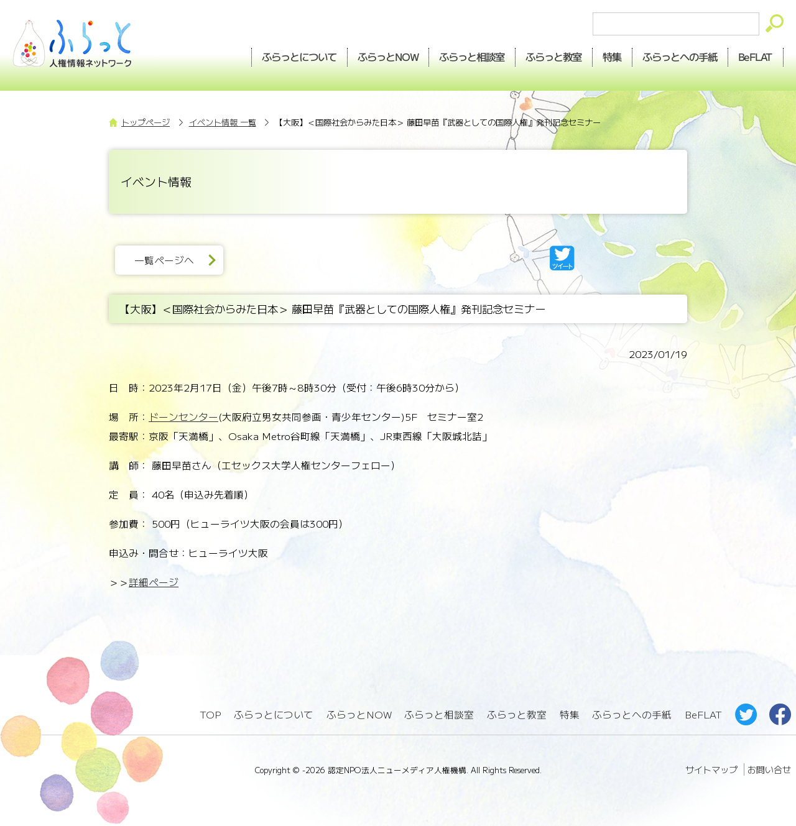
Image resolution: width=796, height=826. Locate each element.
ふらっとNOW (359, 714)
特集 (612, 56)
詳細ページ (153, 582)
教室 (554, 56)
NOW (388, 56)
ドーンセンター (183, 417)
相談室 (472, 56)
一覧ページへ (164, 260)
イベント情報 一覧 (222, 122)
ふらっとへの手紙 (632, 714)
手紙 (680, 56)
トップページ (145, 122)
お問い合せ (769, 769)
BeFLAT (756, 56)
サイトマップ (711, 769)
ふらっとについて (299, 56)
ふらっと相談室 (439, 714)
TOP (210, 714)
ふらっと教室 (517, 714)
